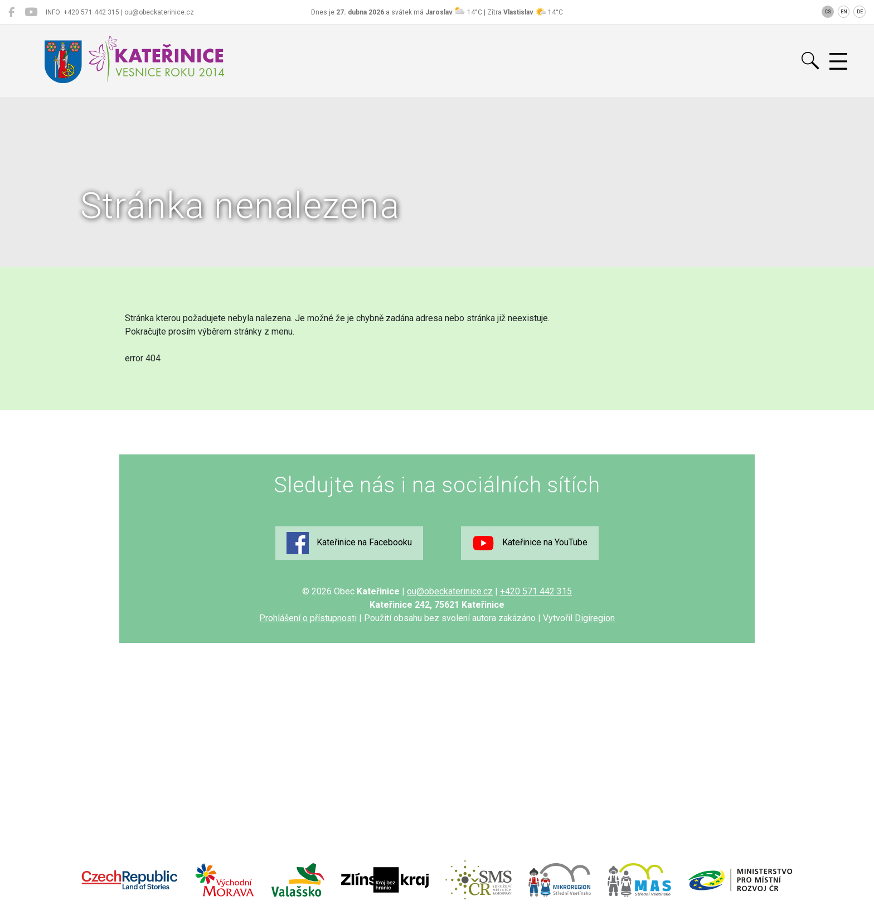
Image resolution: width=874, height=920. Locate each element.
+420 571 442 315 (536, 591)
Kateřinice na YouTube (529, 543)
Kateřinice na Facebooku (349, 543)
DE (860, 11)
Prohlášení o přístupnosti (308, 618)
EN (844, 11)
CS (827, 11)
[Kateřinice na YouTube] (31, 12)
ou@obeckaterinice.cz (450, 591)
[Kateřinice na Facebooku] (11, 12)
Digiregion (595, 618)
